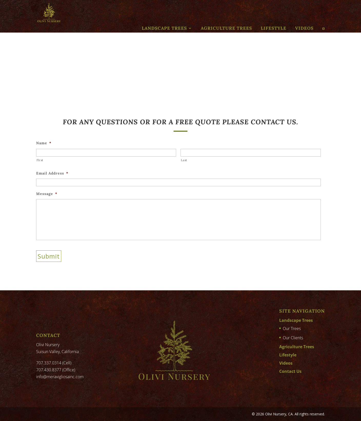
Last (184, 160)
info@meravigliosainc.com (60, 376)
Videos (304, 28)
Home (41, 70)
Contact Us (290, 371)
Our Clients (293, 338)
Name (43, 143)
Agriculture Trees (226, 28)
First (39, 160)
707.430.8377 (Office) (55, 370)
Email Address (52, 173)
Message (46, 193)
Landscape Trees (164, 28)
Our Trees (292, 328)
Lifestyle (273, 28)
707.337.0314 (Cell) (53, 363)
